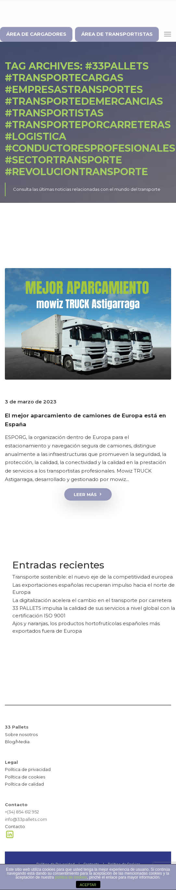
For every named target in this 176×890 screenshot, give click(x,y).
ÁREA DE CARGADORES (36, 32)
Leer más (88, 494)
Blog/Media (17, 741)
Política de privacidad (28, 769)
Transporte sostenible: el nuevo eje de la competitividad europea (92, 577)
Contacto (15, 826)
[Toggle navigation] (167, 32)
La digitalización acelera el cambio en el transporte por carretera (91, 600)
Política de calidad (24, 784)
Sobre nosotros (21, 734)
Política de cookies (25, 776)
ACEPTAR (88, 885)
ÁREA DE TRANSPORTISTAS (117, 32)
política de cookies (71, 877)
